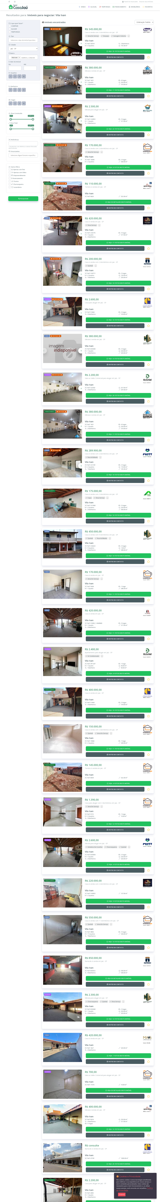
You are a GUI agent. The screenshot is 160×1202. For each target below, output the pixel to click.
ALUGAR (14, 29)
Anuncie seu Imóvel (41, 1162)
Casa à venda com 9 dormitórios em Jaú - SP (101, 479)
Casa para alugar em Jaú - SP (95, 273)
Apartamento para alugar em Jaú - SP (98, 582)
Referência (14, 140)
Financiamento (17, 178)
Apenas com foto (18, 169)
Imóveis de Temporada (14, 1162)
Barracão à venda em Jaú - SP (96, 858)
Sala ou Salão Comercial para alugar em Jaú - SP (102, 341)
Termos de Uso (40, 1171)
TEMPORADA (15, 32)
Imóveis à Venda (12, 1157)
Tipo (11, 36)
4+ (24, 76)
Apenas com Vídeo (18, 172)
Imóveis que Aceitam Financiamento (18, 1168)
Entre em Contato (12, 1174)
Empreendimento (18, 175)
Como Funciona (39, 1168)
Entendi (122, 1194)
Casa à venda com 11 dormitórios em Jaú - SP (102, 823)
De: (10, 64)
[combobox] (23, 40)
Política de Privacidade (43, 1174)
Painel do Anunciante (130, 2)
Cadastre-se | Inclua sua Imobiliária (46, 1165)
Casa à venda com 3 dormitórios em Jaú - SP (101, 32)
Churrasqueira (17, 184)
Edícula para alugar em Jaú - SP (96, 101)
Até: (25, 64)
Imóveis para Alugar (13, 1159)
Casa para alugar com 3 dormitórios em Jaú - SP (102, 720)
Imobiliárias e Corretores (14, 1171)
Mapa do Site (39, 1176)
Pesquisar (23, 199)
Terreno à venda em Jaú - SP (95, 169)
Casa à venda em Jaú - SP (94, 204)
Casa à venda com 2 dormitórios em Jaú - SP (101, 135)
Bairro (12, 53)
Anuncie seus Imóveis (146, 2)
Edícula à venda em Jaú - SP (95, 67)
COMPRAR (14, 26)
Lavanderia (16, 187)
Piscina (14, 181)
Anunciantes (14, 151)
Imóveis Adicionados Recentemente (18, 1165)
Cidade (12, 45)
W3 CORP (89, 1199)
